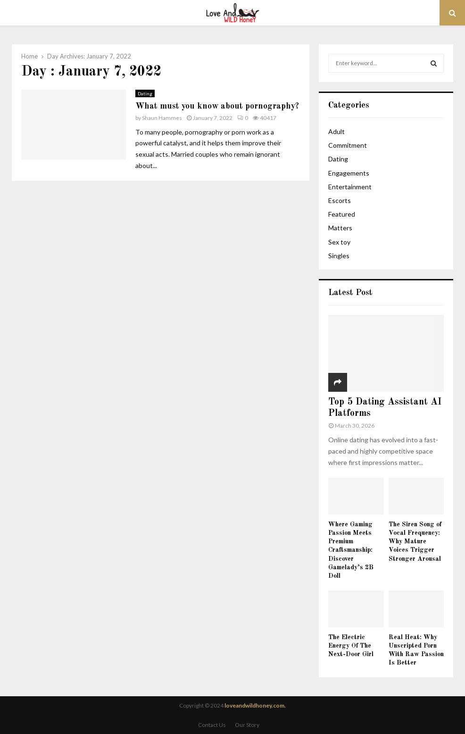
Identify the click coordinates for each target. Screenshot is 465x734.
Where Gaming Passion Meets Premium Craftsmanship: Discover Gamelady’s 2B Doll (351, 550)
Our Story (247, 724)
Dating (145, 93)
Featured (341, 214)
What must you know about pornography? (217, 106)
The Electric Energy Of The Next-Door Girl (351, 646)
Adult (336, 131)
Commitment (347, 145)
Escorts (339, 200)
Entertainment (350, 187)
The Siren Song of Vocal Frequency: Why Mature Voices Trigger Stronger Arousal (415, 541)
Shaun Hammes (162, 117)
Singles (338, 256)
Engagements (348, 173)
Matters (340, 228)
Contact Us (212, 724)
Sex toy (339, 242)
